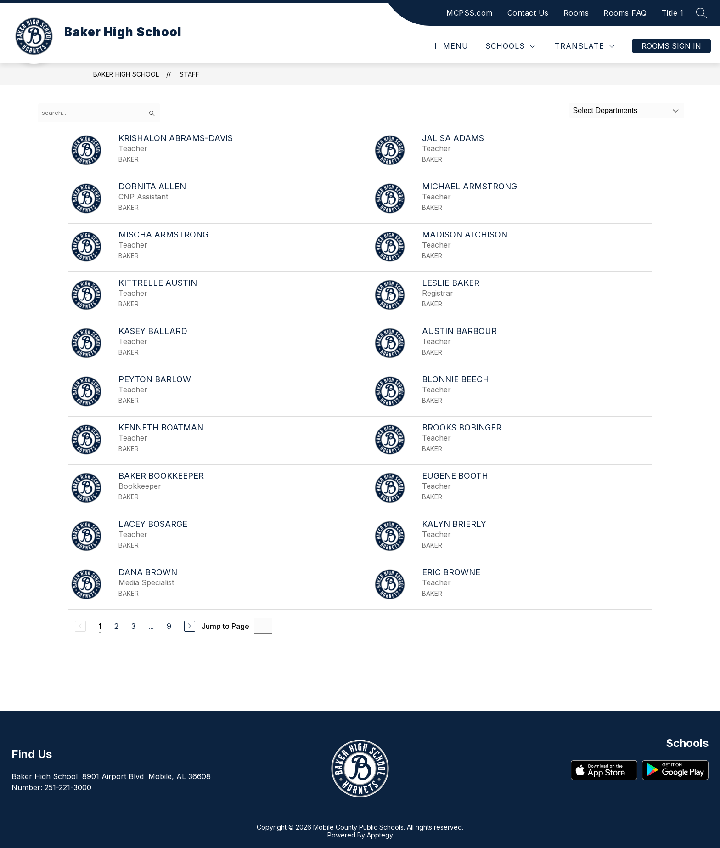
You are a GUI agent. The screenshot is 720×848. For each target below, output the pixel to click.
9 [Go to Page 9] (169, 626)
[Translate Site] (584, 46)
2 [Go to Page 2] (116, 626)
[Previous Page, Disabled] (80, 626)
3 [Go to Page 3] (133, 626)
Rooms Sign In (671, 46)
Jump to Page (225, 626)
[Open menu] (449, 46)
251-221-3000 (68, 787)
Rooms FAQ (625, 12)
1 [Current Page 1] (100, 626)
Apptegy (380, 835)
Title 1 (673, 12)
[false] (99, 112)
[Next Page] (189, 626)
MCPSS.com (469, 12)
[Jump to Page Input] (263, 626)
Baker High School (126, 74)
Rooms (576, 12)
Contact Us (528, 12)
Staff (189, 74)
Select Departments (605, 110)
